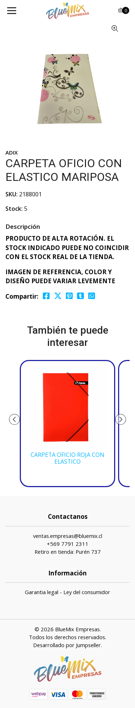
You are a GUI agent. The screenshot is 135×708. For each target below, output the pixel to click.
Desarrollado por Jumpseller (67, 645)
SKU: (11, 194)
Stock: (14, 209)
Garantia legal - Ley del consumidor (67, 592)
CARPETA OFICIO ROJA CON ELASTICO (67, 458)
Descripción (22, 226)
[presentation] (14, 419)
